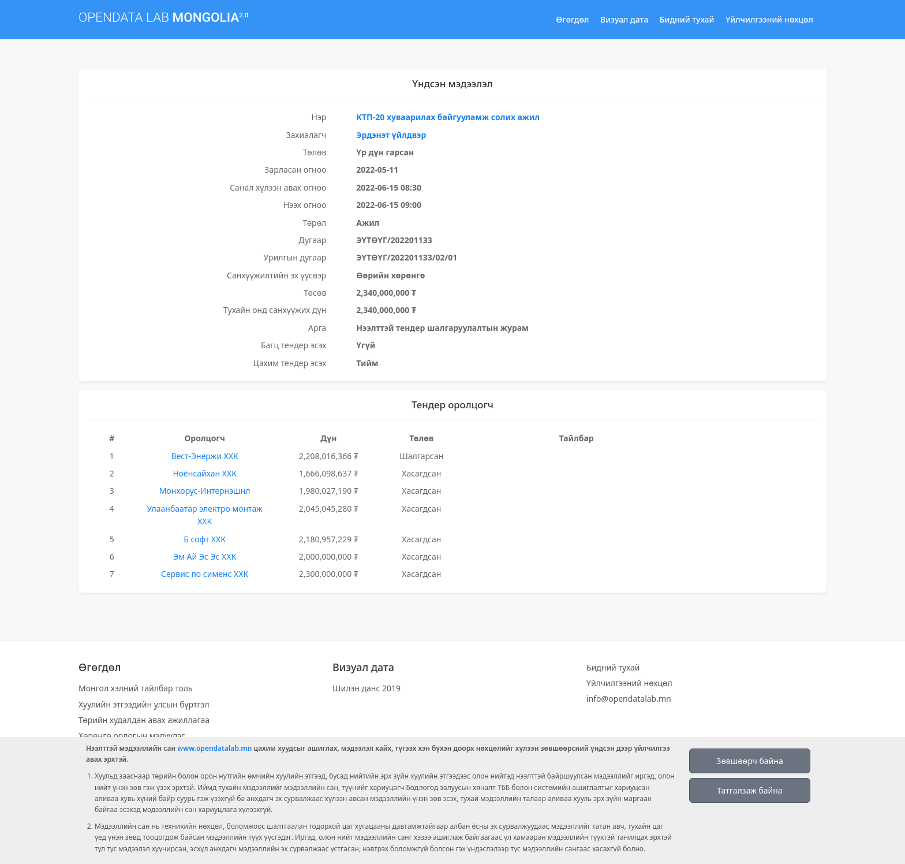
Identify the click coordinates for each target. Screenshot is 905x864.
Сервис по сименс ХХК (204, 573)
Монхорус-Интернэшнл (204, 490)
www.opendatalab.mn (214, 748)
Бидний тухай (687, 19)
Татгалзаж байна (749, 790)
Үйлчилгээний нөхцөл (769, 19)
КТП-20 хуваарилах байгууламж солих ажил (448, 116)
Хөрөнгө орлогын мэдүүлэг (131, 735)
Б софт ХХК (205, 539)
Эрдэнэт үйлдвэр (391, 134)
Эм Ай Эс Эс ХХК (204, 556)
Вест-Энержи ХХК (204, 455)
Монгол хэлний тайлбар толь (135, 688)
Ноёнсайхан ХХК (205, 473)
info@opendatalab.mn (628, 698)
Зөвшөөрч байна (749, 760)
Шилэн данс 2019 (366, 688)
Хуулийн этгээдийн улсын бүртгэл (144, 704)
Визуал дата (624, 19)
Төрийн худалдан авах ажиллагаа (144, 719)
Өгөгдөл (572, 19)
